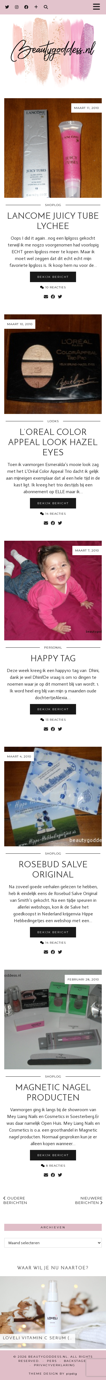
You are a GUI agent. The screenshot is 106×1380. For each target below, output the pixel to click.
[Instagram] (17, 7)
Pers (52, 1361)
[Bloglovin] (36, 7)
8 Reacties (53, 1165)
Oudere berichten (15, 1200)
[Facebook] (26, 7)
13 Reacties (53, 720)
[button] (98, 7)
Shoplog (53, 205)
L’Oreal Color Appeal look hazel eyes (53, 443)
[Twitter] (7, 7)
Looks (53, 421)
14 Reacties (53, 514)
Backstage (75, 1361)
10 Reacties (53, 287)
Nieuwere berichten (89, 1200)
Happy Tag (53, 659)
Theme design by (53, 1373)
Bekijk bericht (53, 277)
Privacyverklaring (54, 1365)
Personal (53, 647)
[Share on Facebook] (53, 296)
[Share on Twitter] (60, 296)
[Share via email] (45, 296)
